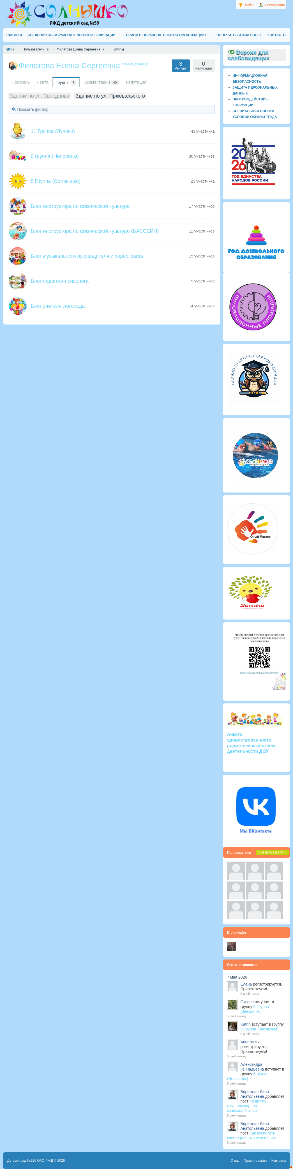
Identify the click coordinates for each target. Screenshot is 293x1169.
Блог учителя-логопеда (58, 306)
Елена (246, 984)
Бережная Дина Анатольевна (255, 1094)
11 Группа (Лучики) (53, 131)
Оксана (247, 1002)
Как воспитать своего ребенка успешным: (251, 1135)
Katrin (246, 1024)
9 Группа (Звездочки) (255, 1009)
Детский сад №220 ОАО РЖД (30, 1161)
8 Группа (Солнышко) (56, 181)
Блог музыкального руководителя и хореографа (87, 256)
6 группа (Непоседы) (55, 156)
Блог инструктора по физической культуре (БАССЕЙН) (95, 231)
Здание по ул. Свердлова (40, 96)
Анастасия (250, 1042)
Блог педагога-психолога (60, 281)
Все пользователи (272, 852)
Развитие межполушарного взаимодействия (247, 1106)
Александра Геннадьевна (252, 1066)
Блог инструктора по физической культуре (80, 206)
